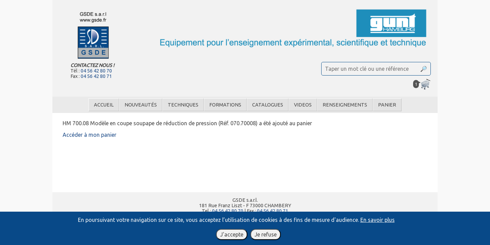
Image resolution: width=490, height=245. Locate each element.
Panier (387, 105)
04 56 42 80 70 (96, 71)
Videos (303, 105)
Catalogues (267, 105)
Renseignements (345, 105)
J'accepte (231, 234)
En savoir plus (377, 220)
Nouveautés (141, 105)
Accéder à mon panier (89, 135)
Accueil (104, 105)
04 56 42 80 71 (96, 76)
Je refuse (266, 234)
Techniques (183, 105)
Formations (225, 105)
